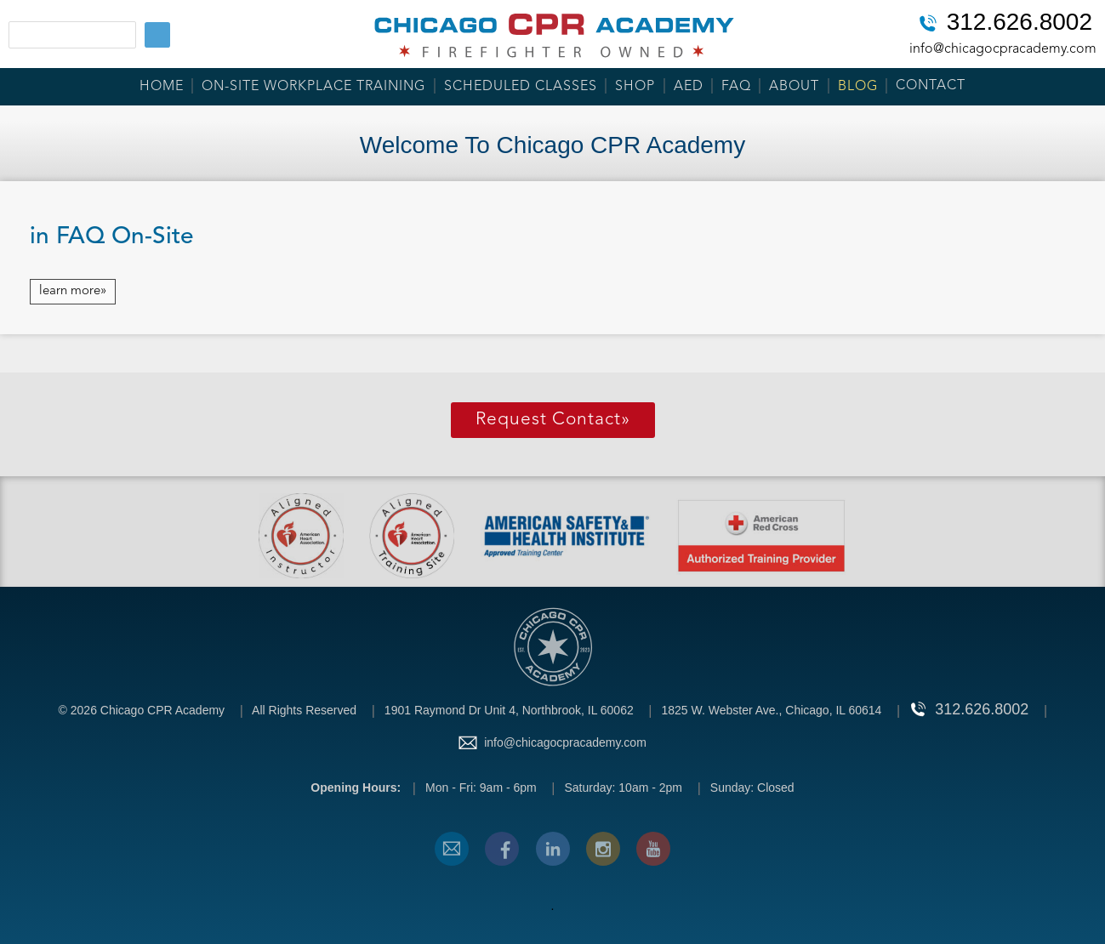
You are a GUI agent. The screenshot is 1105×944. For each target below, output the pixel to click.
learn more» (72, 291)
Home (162, 87)
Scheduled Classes (520, 87)
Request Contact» (553, 420)
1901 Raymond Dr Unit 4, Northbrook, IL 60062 (509, 710)
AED (688, 87)
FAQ (736, 87)
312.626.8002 (1019, 24)
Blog (858, 87)
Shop (635, 87)
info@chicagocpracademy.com (1002, 49)
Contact (930, 86)
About (794, 87)
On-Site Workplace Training (313, 87)
